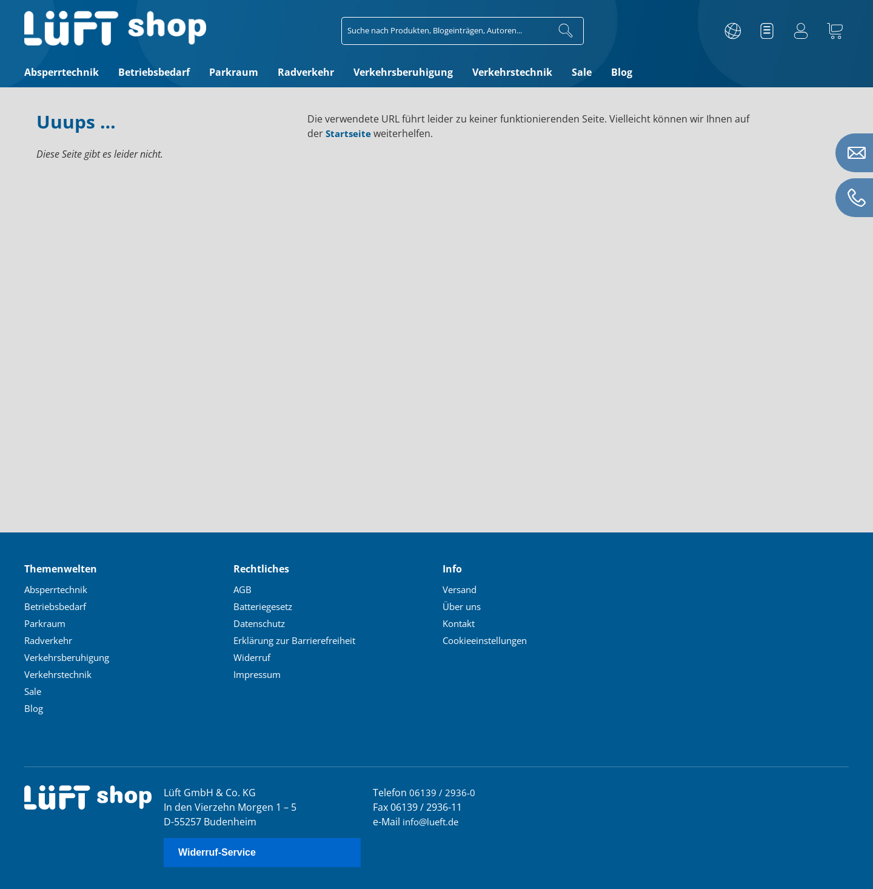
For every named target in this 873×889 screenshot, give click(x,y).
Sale (33, 690)
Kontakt (460, 622)
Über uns (464, 605)
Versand (462, 588)
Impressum (259, 673)
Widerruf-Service (217, 852)
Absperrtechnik (59, 588)
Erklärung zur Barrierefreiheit (300, 639)
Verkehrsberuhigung (71, 656)
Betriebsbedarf (58, 605)
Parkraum (47, 622)
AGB (243, 588)
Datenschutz (262, 622)
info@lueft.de (433, 821)
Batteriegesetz (266, 605)
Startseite (349, 133)
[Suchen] (566, 31)
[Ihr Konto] (801, 31)
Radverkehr (50, 639)
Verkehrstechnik (61, 673)
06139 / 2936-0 (442, 792)
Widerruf (253, 656)
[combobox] (445, 31)
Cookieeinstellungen (489, 639)
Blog (34, 707)
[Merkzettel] (767, 31)
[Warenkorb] (835, 31)
